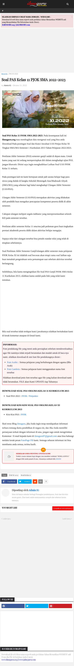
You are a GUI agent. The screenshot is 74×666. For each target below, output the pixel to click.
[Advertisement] (37, 51)
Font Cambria (13, 369)
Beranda (4, 74)
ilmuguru (21, 423)
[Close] (72, 16)
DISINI (58, 459)
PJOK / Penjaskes (30, 396)
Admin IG (34, 490)
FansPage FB (27, 440)
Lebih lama (66, 519)
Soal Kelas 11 (26, 475)
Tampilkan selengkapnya (63, 508)
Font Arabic (12, 362)
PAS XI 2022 (13, 74)
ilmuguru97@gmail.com (45, 436)
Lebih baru (7, 519)
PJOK (23, 414)
